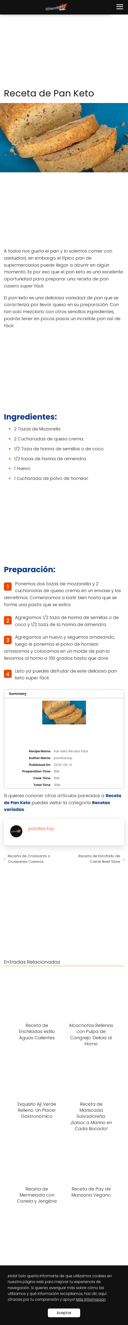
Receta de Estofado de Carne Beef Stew (99, 858)
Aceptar (64, 1312)
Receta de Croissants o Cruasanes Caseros (29, 858)
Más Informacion (91, 1299)
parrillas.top (41, 828)
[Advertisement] (64, 51)
